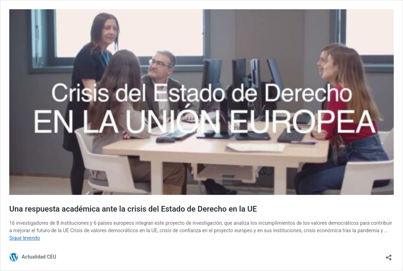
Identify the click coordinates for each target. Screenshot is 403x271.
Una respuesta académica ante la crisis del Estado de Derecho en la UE (133, 208)
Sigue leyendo (24, 238)
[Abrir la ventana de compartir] (389, 255)
